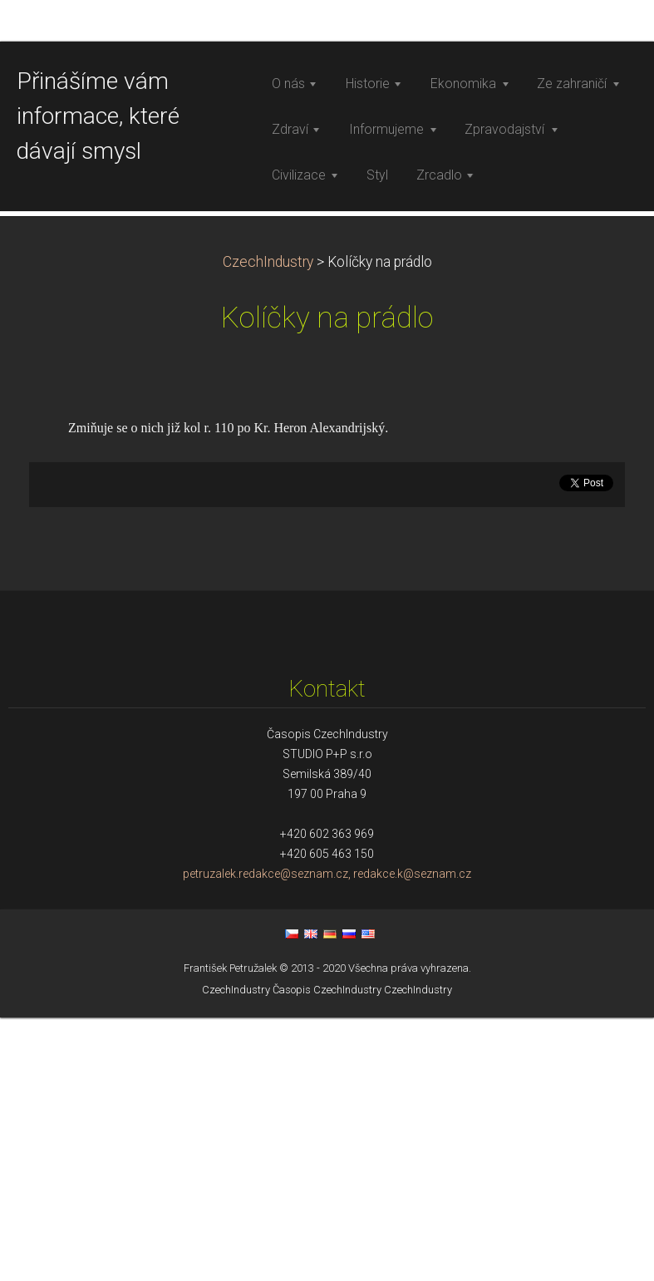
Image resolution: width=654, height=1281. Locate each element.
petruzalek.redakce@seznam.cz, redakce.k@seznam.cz (327, 1137)
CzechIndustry (268, 525)
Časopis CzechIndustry (327, 1253)
